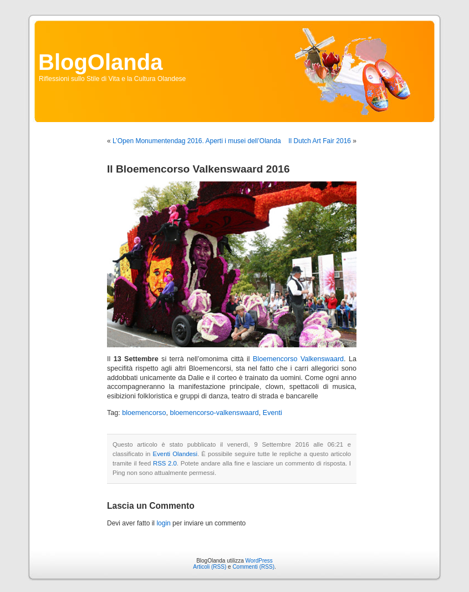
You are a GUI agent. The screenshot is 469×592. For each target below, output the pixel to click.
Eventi (272, 413)
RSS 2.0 (165, 463)
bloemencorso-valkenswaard (214, 413)
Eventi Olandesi (175, 454)
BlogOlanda (100, 62)
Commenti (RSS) (253, 567)
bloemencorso (144, 413)
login (163, 523)
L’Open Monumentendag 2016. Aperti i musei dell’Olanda (197, 141)
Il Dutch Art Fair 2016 (319, 141)
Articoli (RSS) (209, 567)
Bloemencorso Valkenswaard (298, 359)
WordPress (259, 561)
